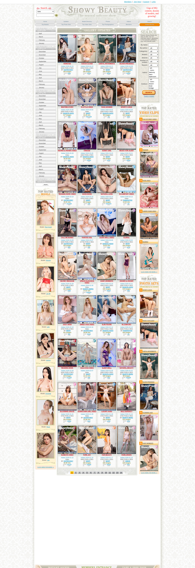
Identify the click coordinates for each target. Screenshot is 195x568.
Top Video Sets (87, 24)
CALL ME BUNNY (67, 237)
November (42, 55)
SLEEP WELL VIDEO (106, 237)
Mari (69, 334)
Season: (145, 65)
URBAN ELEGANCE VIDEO (87, 282)
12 (114, 473)
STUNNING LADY (148, 412)
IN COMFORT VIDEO (126, 194)
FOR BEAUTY (107, 455)
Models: (145, 54)
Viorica (89, 73)
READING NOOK (67, 368)
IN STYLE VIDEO (87, 107)
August (41, 65)
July (40, 68)
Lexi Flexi (69, 203)
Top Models (45, 24)
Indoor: (145, 72)
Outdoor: (144, 84)
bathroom (154, 77)
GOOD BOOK (87, 194)
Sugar (69, 73)
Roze (48, 427)
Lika (109, 116)
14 (121, 473)
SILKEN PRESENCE (126, 63)
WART (88, 70)
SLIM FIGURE (107, 324)
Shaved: (145, 58)
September (42, 61)
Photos (108, 21)
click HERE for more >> (45, 467)
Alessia (48, 260)
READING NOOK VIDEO (67, 194)
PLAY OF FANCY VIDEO (150, 119)
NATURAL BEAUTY (126, 368)
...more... (46, 185)
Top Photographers (108, 24)
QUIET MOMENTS (106, 281)
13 (117, 473)
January (41, 43)
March (41, 37)
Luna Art (69, 464)
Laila (89, 203)
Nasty (89, 421)
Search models (149, 96)
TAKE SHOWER (106, 107)
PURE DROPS (126, 455)
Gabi (89, 247)
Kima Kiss (108, 203)
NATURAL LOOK (107, 194)
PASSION (145, 150)
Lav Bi (48, 294)
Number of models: (144, 61)
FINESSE (87, 150)
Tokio (69, 116)
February (42, 40)
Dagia (128, 116)
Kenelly (128, 73)
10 (106, 473)
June (40, 71)
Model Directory (87, 21)
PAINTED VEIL (87, 237)
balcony (154, 72)
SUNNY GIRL (106, 150)
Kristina (89, 160)
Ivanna (48, 360)
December (42, 52)
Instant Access (149, 24)
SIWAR (127, 461)
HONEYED (67, 63)
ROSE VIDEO (146, 180)
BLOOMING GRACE (67, 411)
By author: (144, 48)
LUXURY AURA (106, 411)
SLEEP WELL (107, 368)
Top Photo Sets (66, 24)
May (40, 74)
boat (154, 86)
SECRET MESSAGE (67, 281)
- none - (154, 70)
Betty (69, 247)
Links (154, 2)
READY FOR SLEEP (126, 150)
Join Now (137, 2)
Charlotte (128, 377)
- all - (154, 68)
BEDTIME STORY (67, 107)
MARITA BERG (88, 289)
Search (44, 8)
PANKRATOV (127, 200)
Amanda (48, 393)
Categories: (143, 51)
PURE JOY (87, 455)
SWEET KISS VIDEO (87, 324)
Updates (66, 21)
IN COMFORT (126, 324)
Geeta (128, 421)
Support (146, 2)
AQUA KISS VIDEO (87, 368)
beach (154, 84)
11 (110, 473)
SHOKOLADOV (68, 113)
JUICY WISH (67, 324)
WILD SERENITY (126, 411)
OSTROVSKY (68, 70)
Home (45, 21)
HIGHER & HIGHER (126, 281)
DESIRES (145, 242)
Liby (48, 327)
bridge (154, 88)
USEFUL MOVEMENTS (107, 63)
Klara (108, 247)
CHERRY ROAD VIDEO (149, 211)
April (40, 33)
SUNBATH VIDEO (67, 455)
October (41, 58)
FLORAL (126, 237)
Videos (129, 21)
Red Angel (48, 227)
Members (128, 2)
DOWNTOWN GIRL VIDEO (87, 411)
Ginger (89, 334)
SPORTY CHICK (126, 107)
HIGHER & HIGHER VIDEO (67, 150)
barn (154, 75)
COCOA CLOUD (87, 63)
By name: (144, 45)
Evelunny (88, 292)
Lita (48, 460)
